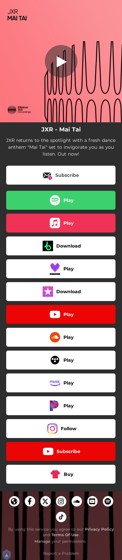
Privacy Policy (99, 529)
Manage (42, 541)
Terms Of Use (65, 534)
